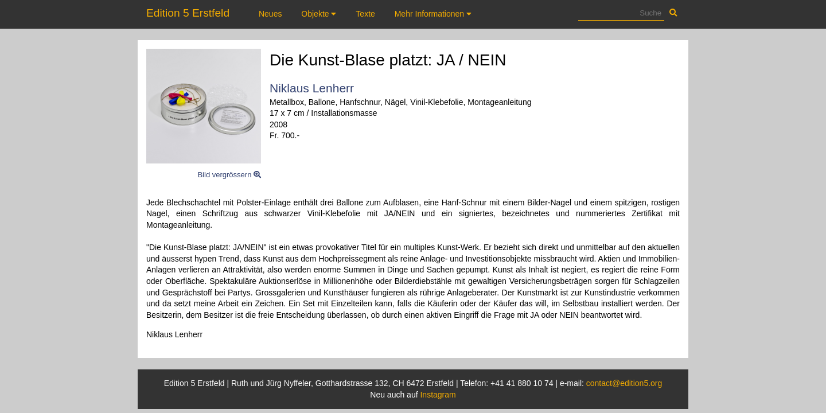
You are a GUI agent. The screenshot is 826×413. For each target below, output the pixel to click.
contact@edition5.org (624, 383)
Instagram (437, 394)
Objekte (318, 13)
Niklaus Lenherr (312, 88)
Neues (270, 13)
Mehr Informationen (433, 13)
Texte (365, 13)
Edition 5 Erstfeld (187, 13)
